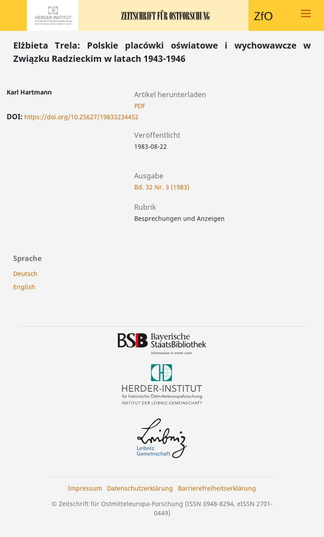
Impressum (85, 488)
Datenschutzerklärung (140, 488)
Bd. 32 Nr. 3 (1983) (161, 187)
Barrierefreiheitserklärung (217, 488)
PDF (139, 106)
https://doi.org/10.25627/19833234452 (81, 117)
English (24, 287)
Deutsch (25, 273)
